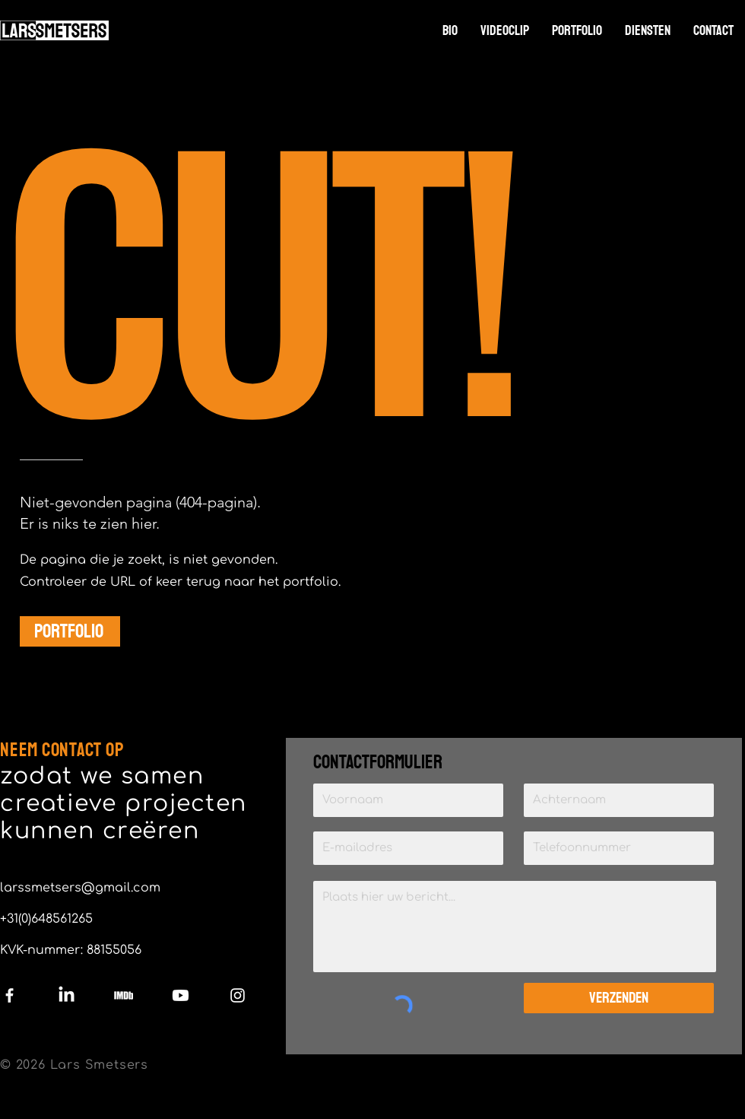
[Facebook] (9, 995)
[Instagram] (237, 995)
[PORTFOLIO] (70, 631)
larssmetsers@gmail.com (80, 888)
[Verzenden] (619, 998)
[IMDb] (123, 995)
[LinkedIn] (66, 995)
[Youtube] (180, 995)
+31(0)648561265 (46, 919)
